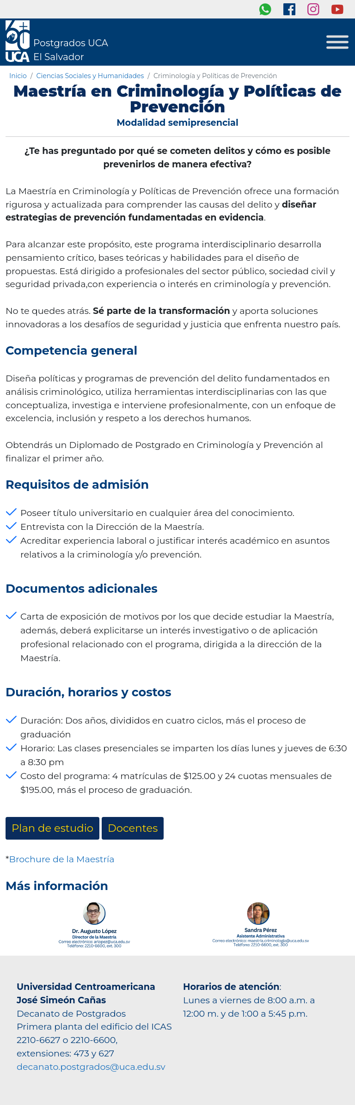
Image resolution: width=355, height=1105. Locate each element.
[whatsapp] (265, 9)
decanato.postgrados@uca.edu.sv (91, 1066)
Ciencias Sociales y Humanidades (90, 76)
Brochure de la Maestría (61, 859)
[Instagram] (313, 9)
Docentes (133, 828)
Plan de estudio (52, 828)
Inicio (18, 76)
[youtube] (337, 9)
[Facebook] (289, 9)
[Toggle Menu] (337, 42)
